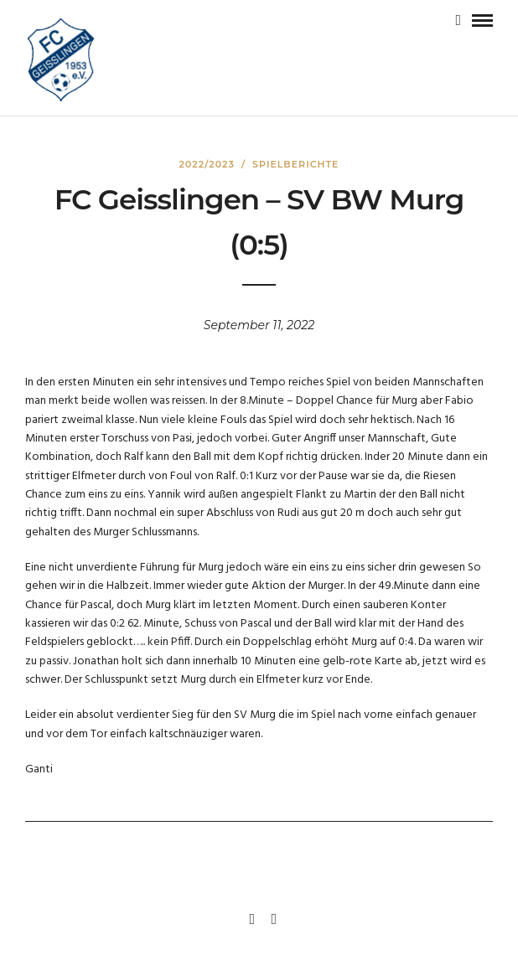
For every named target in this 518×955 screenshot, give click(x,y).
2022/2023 (207, 164)
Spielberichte (295, 164)
